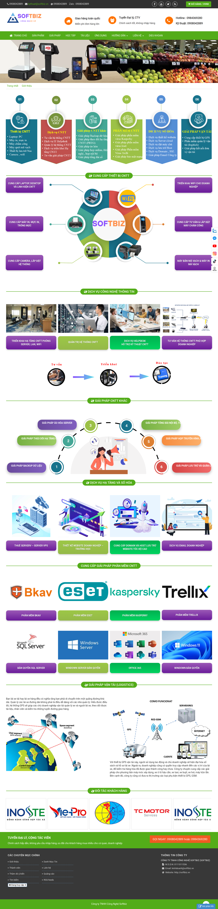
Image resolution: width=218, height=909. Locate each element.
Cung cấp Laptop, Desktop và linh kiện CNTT (24, 185)
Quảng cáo (49, 873)
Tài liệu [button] (85, 35)
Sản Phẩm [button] (38, 35)
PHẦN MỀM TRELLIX (187, 615)
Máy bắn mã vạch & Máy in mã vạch (193, 263)
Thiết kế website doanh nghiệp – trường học (83, 547)
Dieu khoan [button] (156, 35)
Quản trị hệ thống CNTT (83, 342)
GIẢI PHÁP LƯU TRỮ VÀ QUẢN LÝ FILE (193, 465)
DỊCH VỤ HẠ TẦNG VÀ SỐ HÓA (109, 482)
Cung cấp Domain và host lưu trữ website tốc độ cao (135, 547)
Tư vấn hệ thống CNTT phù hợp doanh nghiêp (187, 343)
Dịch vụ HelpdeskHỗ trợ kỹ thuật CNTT (135, 343)
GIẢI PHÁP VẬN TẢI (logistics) (108, 685)
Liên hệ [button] (138, 36)
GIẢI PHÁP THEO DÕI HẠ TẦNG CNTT (38, 438)
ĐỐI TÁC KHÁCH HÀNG (109, 791)
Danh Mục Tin (50, 861)
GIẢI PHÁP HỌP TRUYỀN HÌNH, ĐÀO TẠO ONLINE (183, 438)
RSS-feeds (49, 880)
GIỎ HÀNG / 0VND (198, 4)
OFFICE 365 (135, 668)
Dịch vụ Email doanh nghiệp (186, 545)
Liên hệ (47, 868)
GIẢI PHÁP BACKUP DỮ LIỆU (26, 465)
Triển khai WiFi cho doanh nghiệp (193, 185)
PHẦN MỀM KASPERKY (135, 615)
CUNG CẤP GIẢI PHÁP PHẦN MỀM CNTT (109, 566)
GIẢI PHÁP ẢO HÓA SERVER (57, 423)
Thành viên (15, 868)
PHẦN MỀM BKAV (31, 615)
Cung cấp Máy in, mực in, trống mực (24, 224)
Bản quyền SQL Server (31, 668)
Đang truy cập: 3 (17, 885)
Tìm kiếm (14, 880)
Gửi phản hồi (206, 906)
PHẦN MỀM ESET (83, 615)
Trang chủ (18, 35)
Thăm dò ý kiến (17, 873)
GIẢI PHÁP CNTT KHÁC (109, 400)
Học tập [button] (71, 35)
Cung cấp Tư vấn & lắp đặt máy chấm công (193, 224)
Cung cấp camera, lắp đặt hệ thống (24, 263)
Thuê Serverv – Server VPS (31, 545)
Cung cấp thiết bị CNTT (109, 175)
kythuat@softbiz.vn (38, 4)
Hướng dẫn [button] (120, 36)
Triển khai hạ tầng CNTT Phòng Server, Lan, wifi (31, 343)
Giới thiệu (14, 861)
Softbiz (123, 904)
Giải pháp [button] (55, 35)
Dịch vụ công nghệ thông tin (109, 291)
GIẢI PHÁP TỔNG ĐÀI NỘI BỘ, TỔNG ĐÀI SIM (163, 423)
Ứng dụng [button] (101, 35)
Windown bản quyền (186, 668)
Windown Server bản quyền (83, 668)
